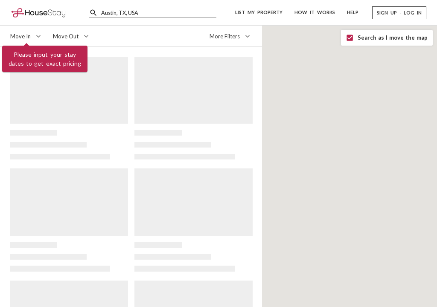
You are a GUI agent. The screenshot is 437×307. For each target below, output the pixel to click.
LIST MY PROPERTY (259, 12)
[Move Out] (72, 36)
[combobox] (158, 12)
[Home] (38, 12)
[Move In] (26, 36)
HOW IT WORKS (314, 12)
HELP (352, 12)
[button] (399, 12)
